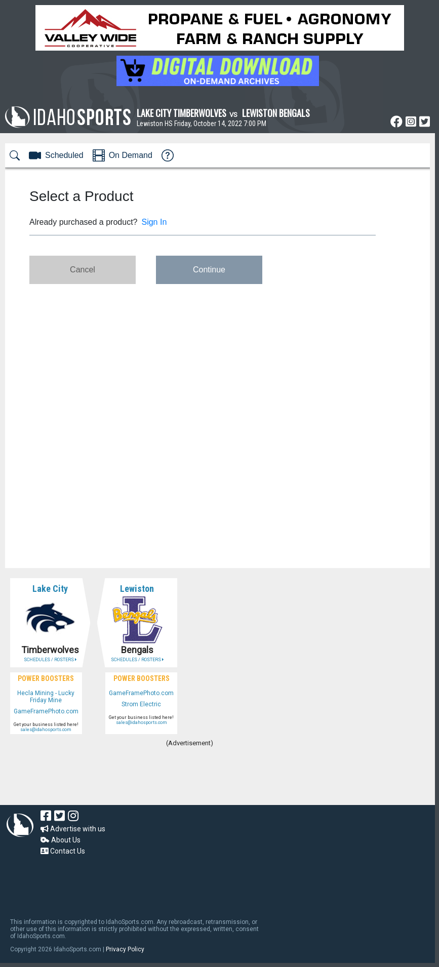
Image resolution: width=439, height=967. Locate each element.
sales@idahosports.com (45, 729)
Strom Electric (141, 704)
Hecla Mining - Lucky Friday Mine (45, 697)
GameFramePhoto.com (46, 711)
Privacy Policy (125, 949)
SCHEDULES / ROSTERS (50, 659)
